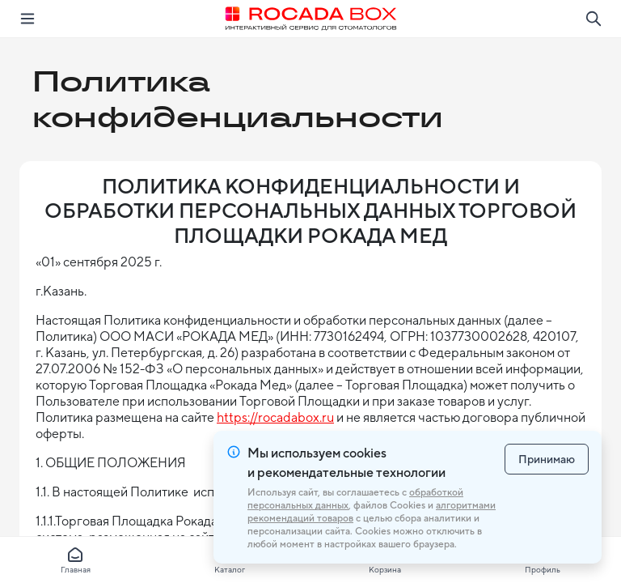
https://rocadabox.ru (275, 417)
